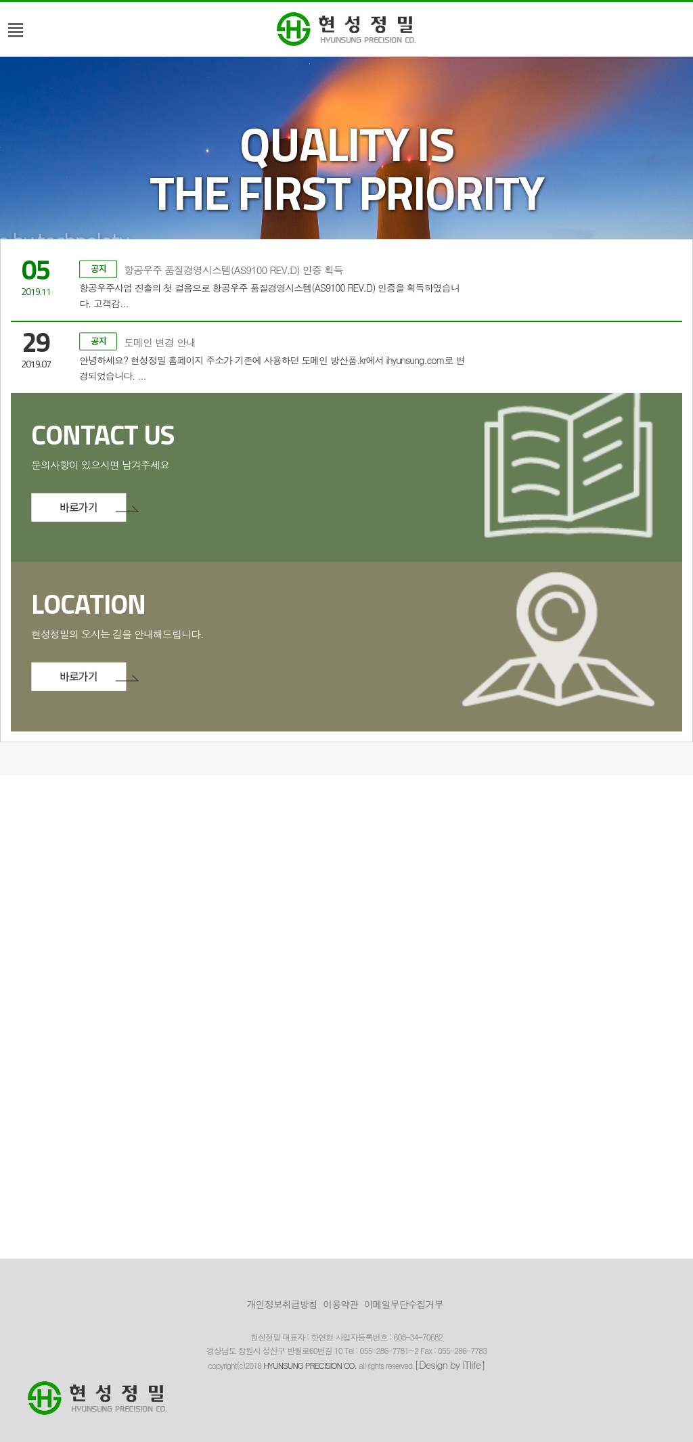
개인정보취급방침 (282, 1304)
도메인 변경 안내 (137, 295)
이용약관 (340, 1304)
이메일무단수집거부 (403, 1304)
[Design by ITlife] (450, 1364)
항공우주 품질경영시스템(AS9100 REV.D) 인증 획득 (211, 222)
